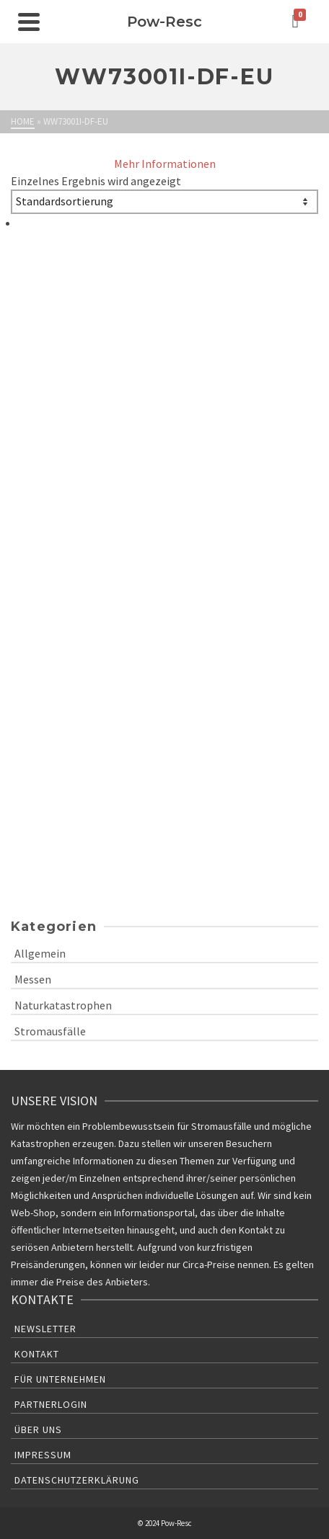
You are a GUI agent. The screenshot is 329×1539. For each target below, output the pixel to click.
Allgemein (40, 953)
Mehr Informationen (165, 163)
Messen (32, 979)
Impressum (42, 1454)
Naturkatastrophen (63, 1005)
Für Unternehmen (60, 1379)
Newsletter (45, 1328)
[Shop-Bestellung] (164, 201)
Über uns (38, 1429)
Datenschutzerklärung (76, 1479)
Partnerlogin (50, 1404)
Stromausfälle (50, 1031)
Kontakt (36, 1353)
